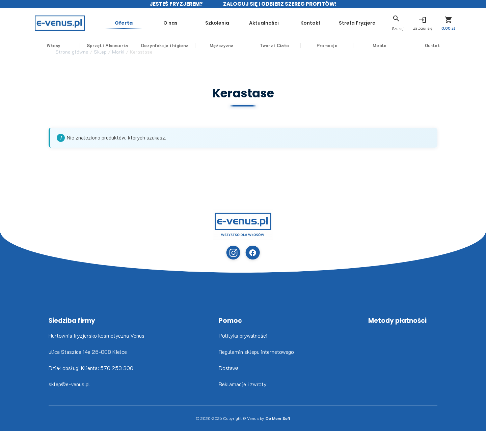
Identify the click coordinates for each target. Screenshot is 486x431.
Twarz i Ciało (276, 45)
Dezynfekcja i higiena (171, 45)
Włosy (61, 45)
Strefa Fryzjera (348, 23)
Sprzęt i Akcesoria (113, 45)
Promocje (325, 45)
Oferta (125, 19)
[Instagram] (233, 252)
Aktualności (259, 19)
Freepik (13, 429)
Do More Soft (278, 418)
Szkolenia (214, 19)
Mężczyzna (226, 45)
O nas (169, 19)
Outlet (424, 45)
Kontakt (304, 19)
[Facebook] (252, 252)
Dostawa (229, 367)
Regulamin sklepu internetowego (256, 351)
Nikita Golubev (6, 429)
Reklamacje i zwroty (243, 384)
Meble (375, 45)
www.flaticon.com (10, 429)
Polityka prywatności (243, 335)
